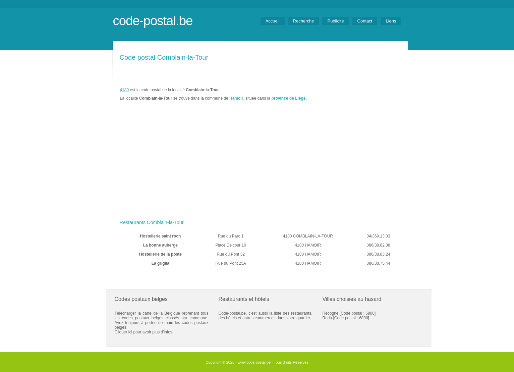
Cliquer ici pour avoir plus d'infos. (144, 332)
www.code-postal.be (254, 362)
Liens (391, 20)
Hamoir (236, 98)
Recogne (331, 313)
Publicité (335, 20)
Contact (365, 20)
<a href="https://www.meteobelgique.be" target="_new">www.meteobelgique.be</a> (363, 94)
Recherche (303, 20)
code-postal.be (153, 20)
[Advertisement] (260, 167)
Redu (327, 318)
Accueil (273, 20)
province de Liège (288, 98)
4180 (124, 90)
